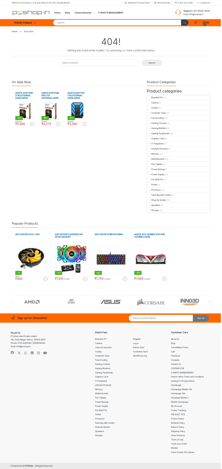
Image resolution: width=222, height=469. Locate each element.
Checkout (175, 356)
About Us (175, 339)
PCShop (29, 466)
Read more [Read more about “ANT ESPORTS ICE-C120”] (45, 278)
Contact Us (203, 3)
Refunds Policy (178, 423)
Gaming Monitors (157, 128)
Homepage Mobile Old (181, 389)
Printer (152, 184)
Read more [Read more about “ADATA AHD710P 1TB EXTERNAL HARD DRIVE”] (84, 124)
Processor (154, 190)
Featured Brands (83, 12)
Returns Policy (177, 427)
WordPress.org (140, 356)
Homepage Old (178, 393)
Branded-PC (155, 97)
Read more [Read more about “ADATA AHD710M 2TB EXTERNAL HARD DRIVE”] (32, 124)
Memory (153, 154)
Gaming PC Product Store (137, 3)
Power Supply (155, 174)
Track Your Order (184, 3)
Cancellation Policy (179, 347)
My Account (176, 406)
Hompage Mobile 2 (180, 397)
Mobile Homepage (179, 402)
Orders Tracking (178, 410)
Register (137, 339)
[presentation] (209, 302)
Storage (153, 210)
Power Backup (156, 169)
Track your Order (179, 444)
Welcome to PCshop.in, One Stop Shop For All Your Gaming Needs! (41, 3)
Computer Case (156, 113)
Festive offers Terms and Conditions (187, 376)
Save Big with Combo (159, 195)
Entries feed (138, 347)
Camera (152, 102)
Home (57, 12)
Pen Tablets (154, 164)
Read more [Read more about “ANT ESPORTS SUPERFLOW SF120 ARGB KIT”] (85, 278)
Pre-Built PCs (155, 179)
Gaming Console (156, 123)
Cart (173, 351)
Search (152, 63)
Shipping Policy (178, 431)
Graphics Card (155, 138)
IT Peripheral (155, 143)
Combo (152, 108)
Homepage (176, 385)
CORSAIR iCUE (177, 368)
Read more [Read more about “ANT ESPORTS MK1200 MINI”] (124, 278)
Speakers (153, 205)
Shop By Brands (156, 200)
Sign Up (201, 318)
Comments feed (140, 351)
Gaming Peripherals (158, 133)
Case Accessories (103, 347)
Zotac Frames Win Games (182, 452)
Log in (136, 343)
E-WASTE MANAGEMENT (111, 12)
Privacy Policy (177, 418)
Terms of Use (177, 439)
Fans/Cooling (155, 118)
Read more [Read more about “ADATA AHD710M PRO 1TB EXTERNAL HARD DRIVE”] (58, 124)
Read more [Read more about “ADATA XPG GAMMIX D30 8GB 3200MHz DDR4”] (164, 278)
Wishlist (174, 448)
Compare (175, 360)
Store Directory (162, 3)
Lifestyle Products (157, 149)
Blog (67, 12)
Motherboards (155, 159)
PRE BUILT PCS (178, 414)
